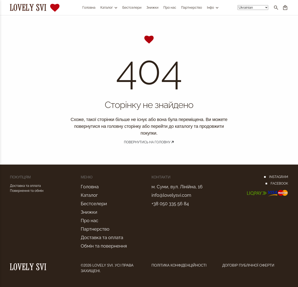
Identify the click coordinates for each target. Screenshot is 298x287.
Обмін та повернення (104, 246)
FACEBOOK (279, 183)
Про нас (169, 7)
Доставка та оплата (25, 186)
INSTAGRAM (278, 177)
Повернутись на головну (149, 142)
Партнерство (191, 7)
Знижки (152, 7)
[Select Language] (253, 7)
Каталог (108, 7)
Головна (88, 7)
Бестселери (131, 7)
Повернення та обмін (26, 191)
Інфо (213, 7)
